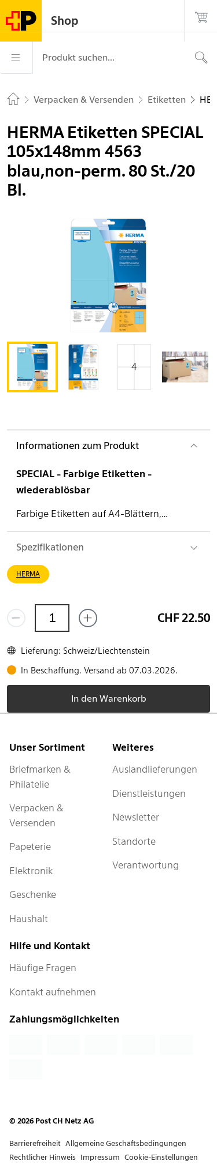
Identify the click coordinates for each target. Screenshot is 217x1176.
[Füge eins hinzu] (88, 618)
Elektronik (31, 871)
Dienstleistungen (149, 793)
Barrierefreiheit (35, 1143)
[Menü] (16, 58)
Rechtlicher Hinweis (42, 1157)
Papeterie (30, 846)
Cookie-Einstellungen (161, 1157)
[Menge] (52, 618)
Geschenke (32, 894)
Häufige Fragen (42, 967)
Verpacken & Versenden (36, 815)
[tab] (32, 367)
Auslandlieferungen (154, 769)
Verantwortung (145, 865)
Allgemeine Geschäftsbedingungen (125, 1143)
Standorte (134, 841)
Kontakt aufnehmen (52, 992)
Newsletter (135, 817)
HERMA (28, 574)
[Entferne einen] (16, 618)
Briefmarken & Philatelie (40, 776)
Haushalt (28, 918)
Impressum (100, 1157)
